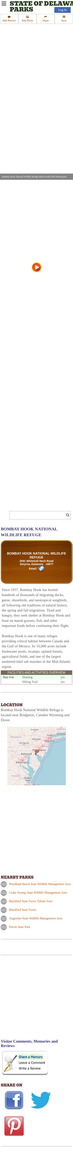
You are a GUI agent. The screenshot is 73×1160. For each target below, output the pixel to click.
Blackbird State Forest (22, 909)
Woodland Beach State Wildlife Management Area (40, 884)
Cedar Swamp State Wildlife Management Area (38, 892)
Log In (62, 10)
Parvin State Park (19, 927)
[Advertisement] (36, 999)
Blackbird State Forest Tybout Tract (31, 901)
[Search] (38, 515)
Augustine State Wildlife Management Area (35, 918)
